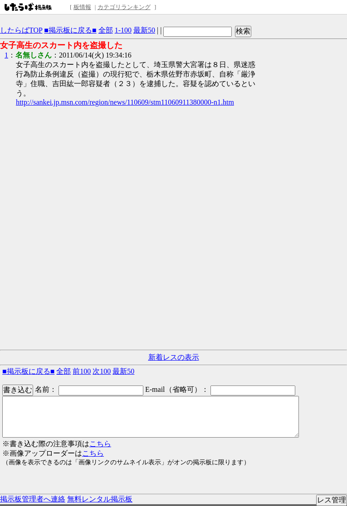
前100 (82, 371)
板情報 (82, 7)
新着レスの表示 (173, 357)
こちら (100, 444)
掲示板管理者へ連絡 (32, 499)
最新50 (144, 30)
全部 (105, 30)
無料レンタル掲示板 (99, 499)
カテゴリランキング (124, 7)
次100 (102, 371)
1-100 (123, 30)
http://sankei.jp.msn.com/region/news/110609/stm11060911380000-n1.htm (125, 102)
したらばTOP (21, 30)
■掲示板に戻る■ (70, 30)
